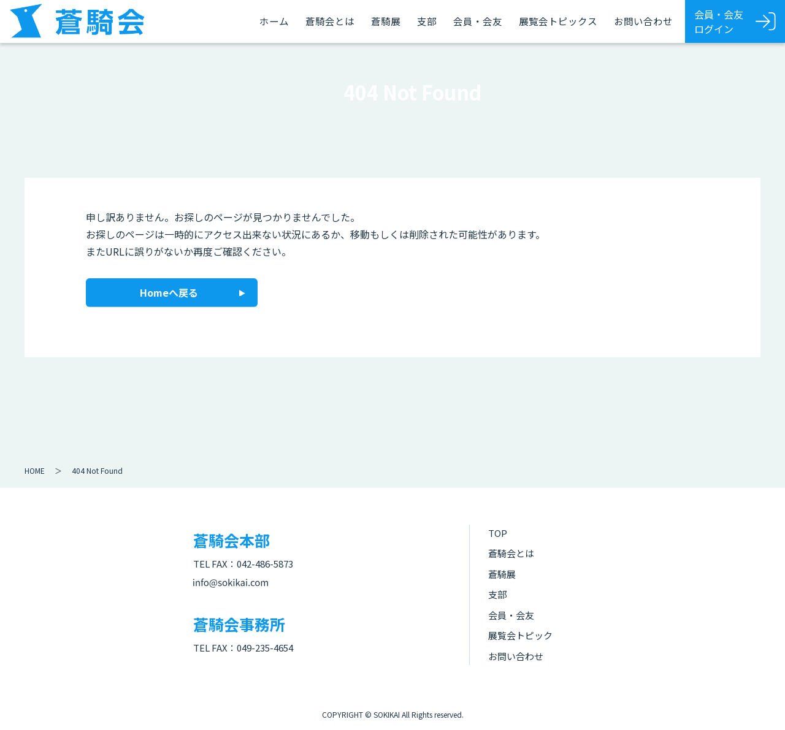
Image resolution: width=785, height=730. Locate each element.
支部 (427, 21)
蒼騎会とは (329, 21)
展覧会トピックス (558, 21)
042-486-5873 (265, 563)
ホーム (274, 21)
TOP (497, 533)
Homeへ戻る (169, 292)
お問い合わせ (643, 21)
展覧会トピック (520, 635)
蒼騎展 (385, 21)
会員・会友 (477, 21)
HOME (35, 470)
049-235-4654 (265, 647)
